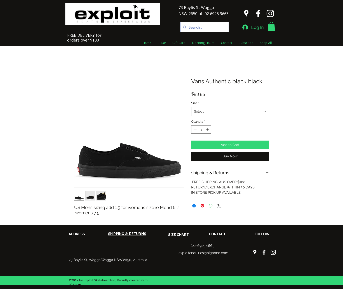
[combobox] (230, 111)
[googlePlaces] (246, 13)
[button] (271, 26)
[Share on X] (219, 205)
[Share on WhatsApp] (210, 205)
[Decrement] (194, 129)
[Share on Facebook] (194, 205)
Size (195, 103)
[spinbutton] (201, 129)
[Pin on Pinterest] (202, 205)
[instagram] (270, 13)
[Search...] (204, 27)
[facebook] (258, 13)
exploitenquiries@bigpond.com (203, 253)
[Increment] (208, 129)
